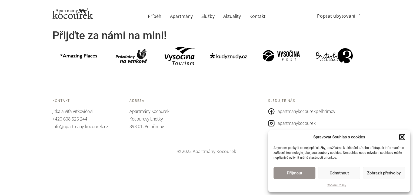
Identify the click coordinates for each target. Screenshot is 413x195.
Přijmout (294, 173)
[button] (402, 137)
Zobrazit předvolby (384, 173)
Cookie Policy (336, 185)
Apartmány (181, 16)
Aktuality (232, 16)
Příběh (154, 16)
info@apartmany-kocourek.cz (80, 126)
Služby (208, 16)
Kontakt (257, 16)
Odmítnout (339, 173)
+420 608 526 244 (69, 119)
